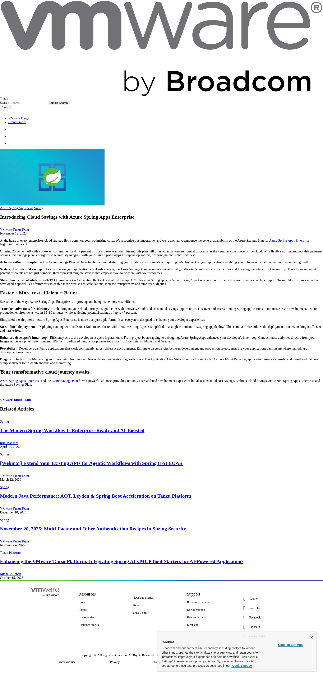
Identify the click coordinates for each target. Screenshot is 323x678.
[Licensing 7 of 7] (211, 625)
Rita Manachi (9, 443)
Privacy (115, 662)
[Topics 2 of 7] (157, 605)
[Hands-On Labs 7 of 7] (211, 617)
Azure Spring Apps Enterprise (289, 240)
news (30, 208)
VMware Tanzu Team (14, 229)
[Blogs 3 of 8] (102, 602)
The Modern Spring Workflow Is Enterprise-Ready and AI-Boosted (72, 430)
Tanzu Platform (10, 552)
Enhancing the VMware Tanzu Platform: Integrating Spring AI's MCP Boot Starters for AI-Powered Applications (121, 561)
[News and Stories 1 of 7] (157, 597)
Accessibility (67, 662)
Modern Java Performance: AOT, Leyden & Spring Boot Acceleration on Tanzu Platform (95, 496)
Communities (17, 122)
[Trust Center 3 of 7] (157, 613)
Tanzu (4, 98)
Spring (38, 208)
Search (4, 102)
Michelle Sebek (10, 574)
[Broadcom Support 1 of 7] (211, 602)
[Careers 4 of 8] (102, 610)
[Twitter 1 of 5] (265, 598)
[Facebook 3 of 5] (265, 617)
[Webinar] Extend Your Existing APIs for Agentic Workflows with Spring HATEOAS (91, 463)
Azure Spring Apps (13, 208)
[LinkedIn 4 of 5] (265, 627)
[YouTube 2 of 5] (265, 608)
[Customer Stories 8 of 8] (102, 625)
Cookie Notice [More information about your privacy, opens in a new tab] (241, 665)
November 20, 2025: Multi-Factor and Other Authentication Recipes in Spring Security (93, 528)
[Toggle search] (6, 107)
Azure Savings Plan (64, 381)
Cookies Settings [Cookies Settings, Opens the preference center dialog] (290, 644)
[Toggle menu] (1, 112)
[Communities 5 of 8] (102, 617)
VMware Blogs (18, 118)
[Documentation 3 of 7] (211, 610)
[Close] (311, 637)
